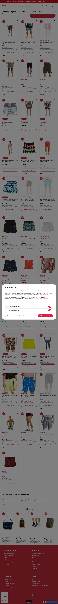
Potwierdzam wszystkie (45, 315)
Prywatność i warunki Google (43, 294)
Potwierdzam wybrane (12, 315)
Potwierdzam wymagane (28, 315)
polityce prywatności (44, 293)
